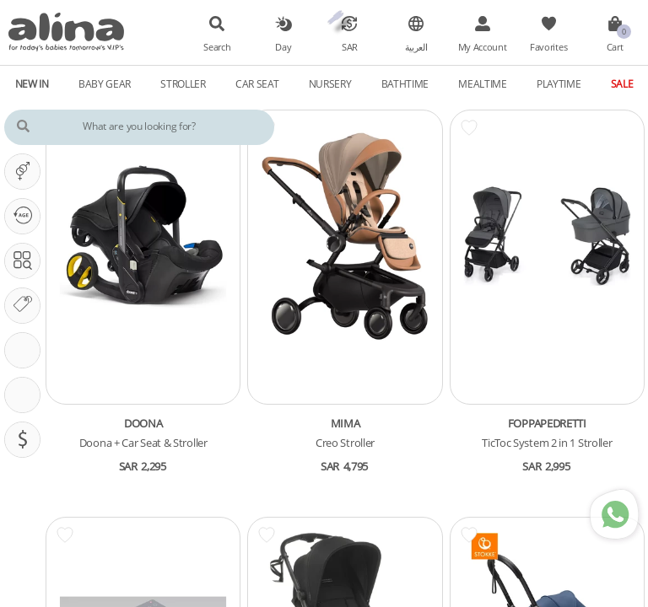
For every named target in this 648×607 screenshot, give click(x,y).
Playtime (559, 83)
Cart (615, 47)
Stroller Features (27, 350)
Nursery (330, 83)
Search (216, 47)
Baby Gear (104, 83)
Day (283, 47)
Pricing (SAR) (27, 439)
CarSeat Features (27, 394)
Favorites (548, 47)
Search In (27, 260)
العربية (416, 47)
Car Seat (257, 83)
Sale (622, 83)
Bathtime (405, 83)
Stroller (183, 83)
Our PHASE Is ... (27, 216)
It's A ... (27, 171)
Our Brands (27, 305)
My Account (482, 47)
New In (32, 83)
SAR (350, 47)
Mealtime (482, 83)
